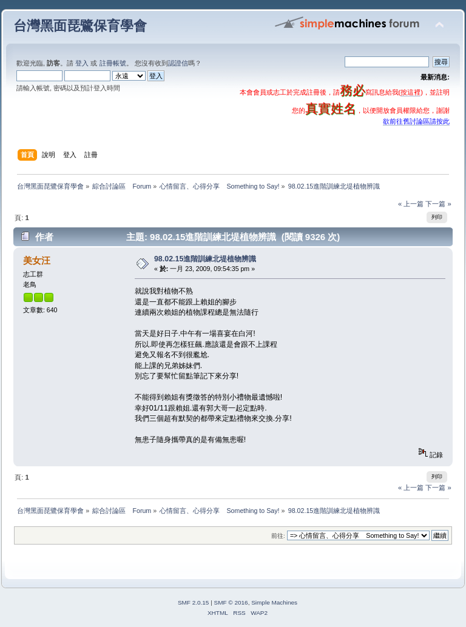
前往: (278, 535)
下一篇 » (438, 203)
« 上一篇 (411, 203)
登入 (82, 63)
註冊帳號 (113, 63)
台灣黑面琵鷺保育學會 (80, 25)
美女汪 (36, 260)
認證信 (178, 63)
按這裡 (410, 92)
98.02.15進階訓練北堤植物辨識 (205, 259)
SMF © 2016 (231, 602)
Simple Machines (274, 602)
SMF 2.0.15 (193, 602)
